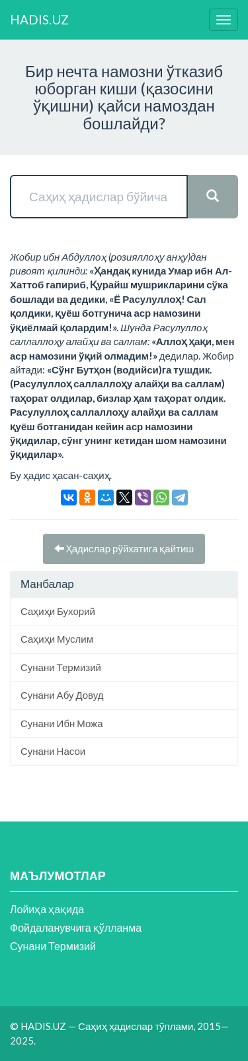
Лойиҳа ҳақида (47, 909)
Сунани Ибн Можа (62, 723)
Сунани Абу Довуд (62, 695)
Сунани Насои (53, 751)
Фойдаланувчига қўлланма (76, 927)
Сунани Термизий (61, 667)
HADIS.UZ (39, 19)
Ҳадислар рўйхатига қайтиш (124, 548)
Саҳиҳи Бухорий (58, 611)
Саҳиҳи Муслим (57, 639)
